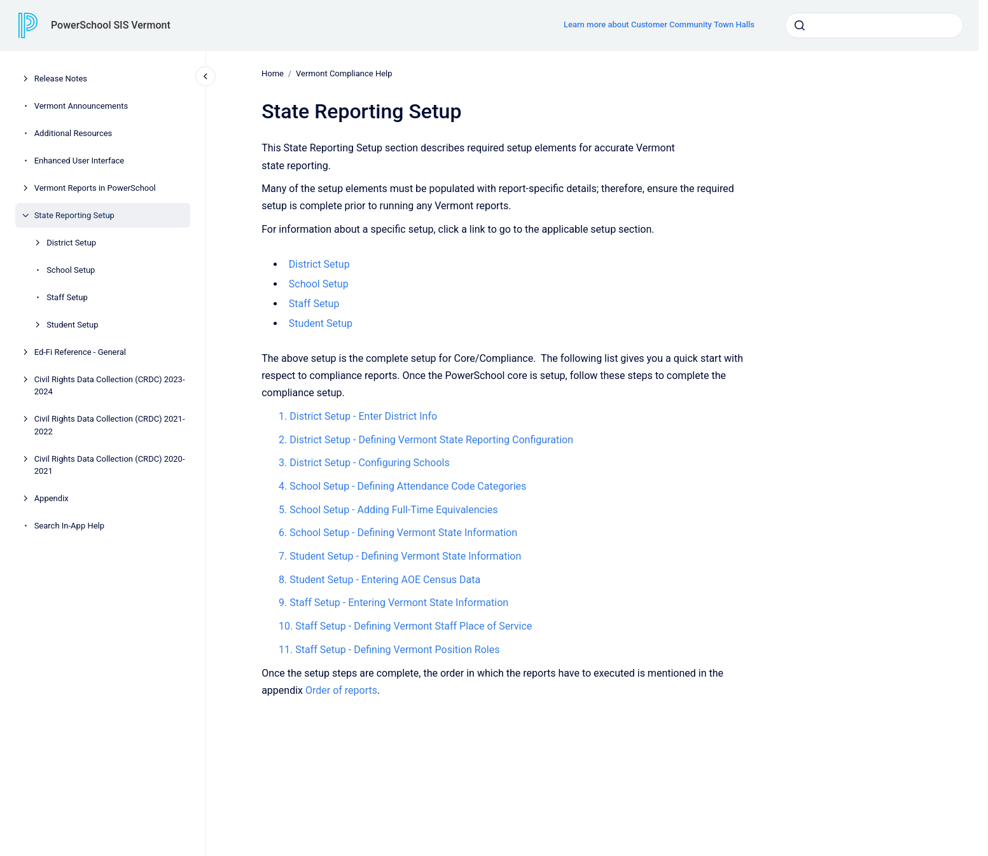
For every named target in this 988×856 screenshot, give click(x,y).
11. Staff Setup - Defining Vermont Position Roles (389, 650)
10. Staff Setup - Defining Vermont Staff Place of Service (405, 626)
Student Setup (72, 324)
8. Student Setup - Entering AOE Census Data (379, 580)
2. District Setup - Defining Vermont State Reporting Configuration (426, 439)
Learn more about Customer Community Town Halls (659, 24)
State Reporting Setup (74, 215)
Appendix (51, 498)
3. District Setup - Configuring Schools (364, 463)
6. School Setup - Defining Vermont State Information (398, 533)
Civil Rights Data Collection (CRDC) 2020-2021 (109, 465)
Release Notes (60, 78)
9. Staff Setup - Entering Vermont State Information (393, 603)
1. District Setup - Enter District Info (358, 416)
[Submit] (800, 25)
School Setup (70, 270)
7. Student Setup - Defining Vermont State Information (400, 556)
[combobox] (874, 25)
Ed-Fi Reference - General (80, 352)
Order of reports (341, 690)
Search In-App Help (69, 525)
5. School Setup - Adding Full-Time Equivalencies (388, 510)
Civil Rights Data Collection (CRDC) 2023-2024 (109, 386)
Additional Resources (73, 133)
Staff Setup (67, 297)
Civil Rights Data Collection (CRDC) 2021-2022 (109, 425)
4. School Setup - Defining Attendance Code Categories (402, 486)
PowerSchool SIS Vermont (110, 25)
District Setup (71, 242)
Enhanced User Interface (79, 160)
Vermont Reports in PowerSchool (95, 188)
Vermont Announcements (81, 106)
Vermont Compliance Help (344, 73)
